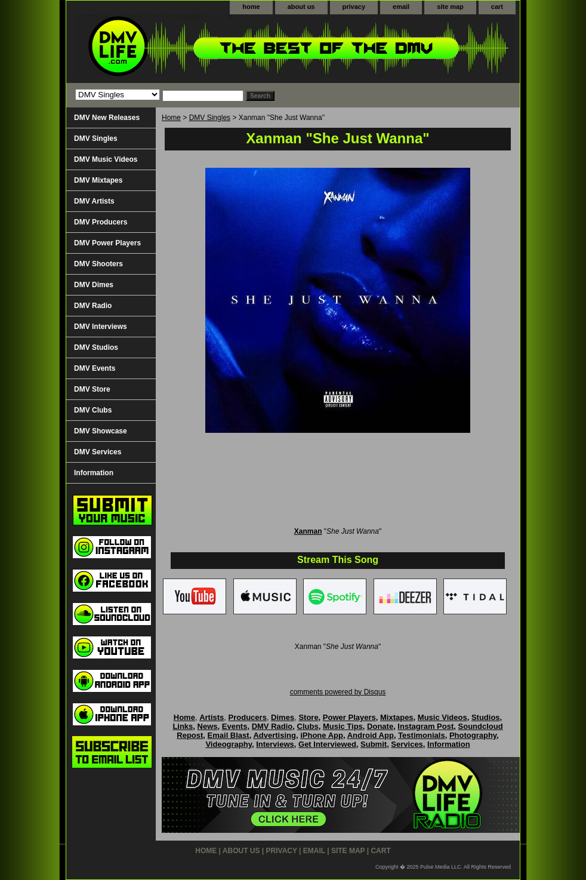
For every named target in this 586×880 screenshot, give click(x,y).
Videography (228, 744)
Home (171, 117)
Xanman (308, 531)
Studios (485, 717)
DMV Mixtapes (98, 180)
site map (450, 6)
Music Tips (343, 726)
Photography (472, 735)
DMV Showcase (100, 431)
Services (407, 744)
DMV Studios (96, 347)
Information (93, 473)
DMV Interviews (100, 326)
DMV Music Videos (105, 159)
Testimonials (421, 735)
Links (182, 726)
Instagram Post (425, 726)
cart (497, 6)
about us (301, 6)
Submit (373, 744)
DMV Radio (93, 305)
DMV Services (97, 452)
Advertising (274, 735)
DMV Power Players (107, 243)
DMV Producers (100, 222)
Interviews (275, 744)
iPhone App (321, 735)
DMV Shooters (98, 264)
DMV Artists (94, 201)
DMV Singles (209, 117)
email (401, 6)
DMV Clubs (93, 410)
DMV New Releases (107, 117)
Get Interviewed (327, 744)
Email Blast (228, 735)
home (251, 6)
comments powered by (338, 692)
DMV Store (92, 389)
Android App (370, 735)
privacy (354, 6)
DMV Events (94, 368)
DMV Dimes (93, 285)
